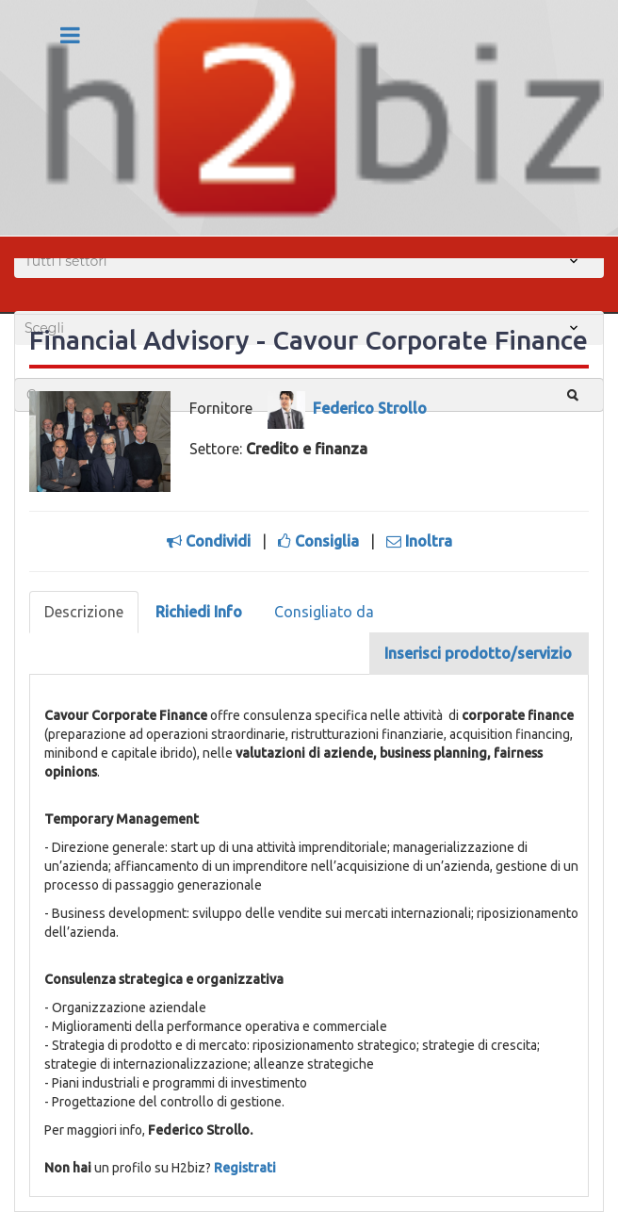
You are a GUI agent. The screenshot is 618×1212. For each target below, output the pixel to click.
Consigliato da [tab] (324, 611)
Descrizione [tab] (83, 611)
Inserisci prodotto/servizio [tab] (478, 653)
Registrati (245, 1167)
